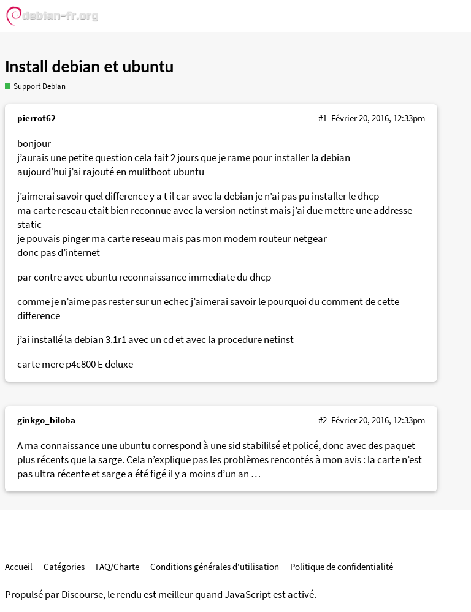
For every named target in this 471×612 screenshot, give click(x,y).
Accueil (19, 566)
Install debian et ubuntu (89, 66)
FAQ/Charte (117, 566)
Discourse (82, 594)
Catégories (64, 566)
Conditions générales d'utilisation (214, 566)
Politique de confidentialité (341, 566)
